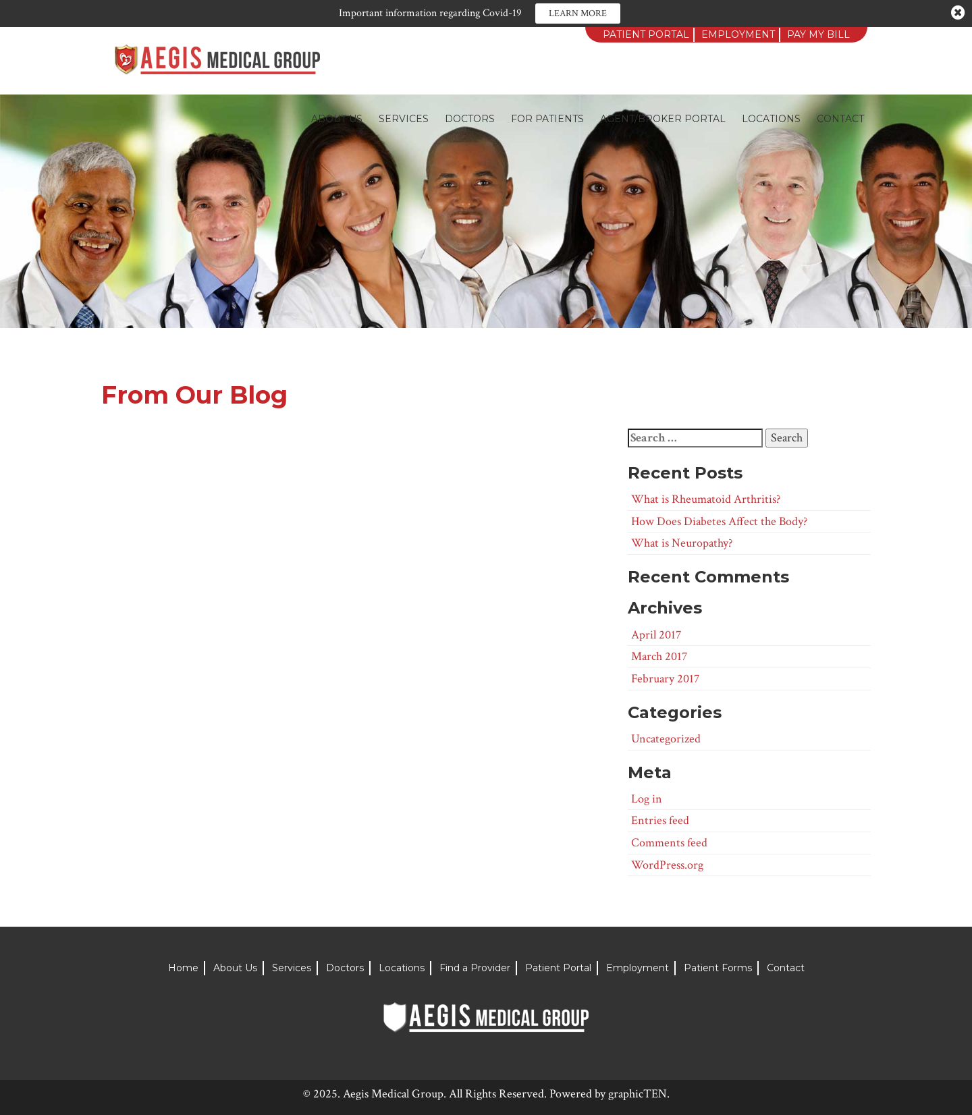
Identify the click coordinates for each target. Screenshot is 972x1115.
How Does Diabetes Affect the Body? (719, 521)
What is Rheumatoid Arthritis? (705, 499)
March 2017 (659, 656)
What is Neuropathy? (681, 543)
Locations (771, 119)
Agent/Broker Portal (663, 119)
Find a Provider (474, 968)
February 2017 (665, 678)
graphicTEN (637, 1094)
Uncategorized (666, 738)
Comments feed (669, 842)
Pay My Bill (818, 34)
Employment (738, 34)
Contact (840, 119)
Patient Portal (646, 34)
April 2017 (656, 635)
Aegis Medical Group (393, 1094)
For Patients (547, 119)
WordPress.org (667, 865)
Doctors (470, 119)
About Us (336, 119)
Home (183, 968)
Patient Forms (718, 968)
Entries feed (660, 820)
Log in (646, 799)
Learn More (578, 13)
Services (404, 119)
